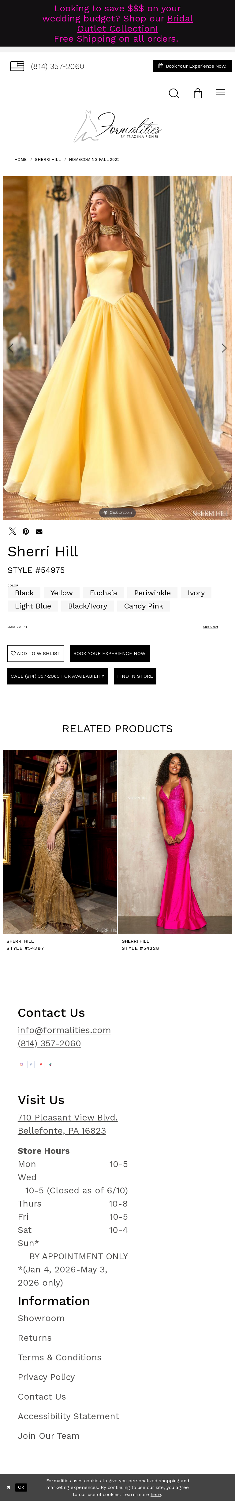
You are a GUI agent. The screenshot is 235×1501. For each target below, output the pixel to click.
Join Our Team (49, 1436)
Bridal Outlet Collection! (135, 23)
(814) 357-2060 (49, 1043)
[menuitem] (47, 66)
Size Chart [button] (210, 626)
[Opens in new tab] (21, 1064)
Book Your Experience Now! (110, 653)
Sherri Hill (48, 159)
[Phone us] (47, 66)
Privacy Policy (46, 1377)
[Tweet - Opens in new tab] (12, 531)
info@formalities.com (64, 1030)
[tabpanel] (117, 348)
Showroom (41, 1318)
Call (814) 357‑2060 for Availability (57, 676)
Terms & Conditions (60, 1357)
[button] (198, 93)
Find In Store (135, 676)
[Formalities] (117, 126)
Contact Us (42, 1396)
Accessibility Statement (68, 1416)
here (156, 1494)
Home (20, 159)
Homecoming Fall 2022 (94, 159)
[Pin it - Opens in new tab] (25, 531)
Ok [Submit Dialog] (21, 1487)
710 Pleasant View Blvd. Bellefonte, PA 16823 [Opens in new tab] (68, 1124)
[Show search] (174, 93)
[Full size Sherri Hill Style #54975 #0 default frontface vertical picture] (117, 348)
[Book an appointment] (192, 66)
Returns (35, 1337)
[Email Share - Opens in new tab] (39, 531)
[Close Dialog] (9, 1487)
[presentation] (60, 842)
